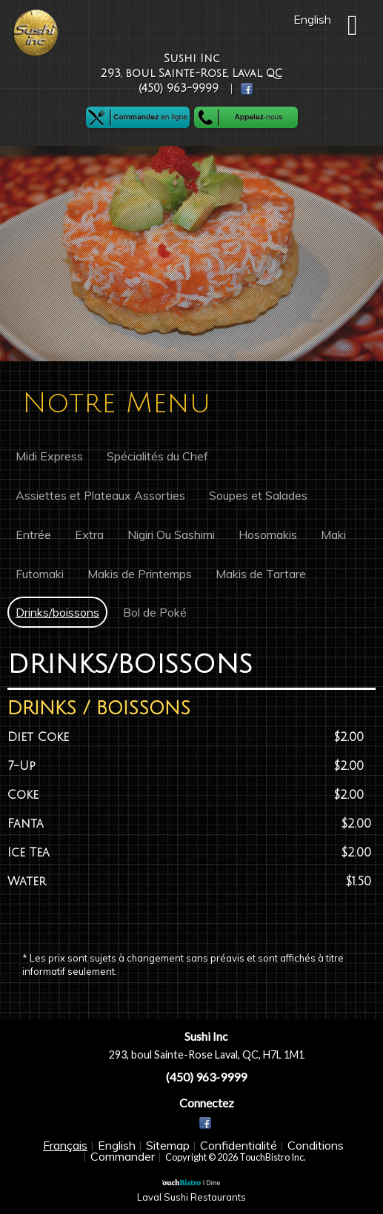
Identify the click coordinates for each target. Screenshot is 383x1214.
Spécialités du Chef (157, 456)
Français (65, 1145)
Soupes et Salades (258, 495)
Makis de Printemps (139, 573)
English (117, 1145)
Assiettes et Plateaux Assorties (100, 495)
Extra (89, 534)
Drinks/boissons (57, 612)
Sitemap (168, 1145)
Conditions (315, 1145)
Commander (122, 1156)
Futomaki (40, 573)
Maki (333, 534)
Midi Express (49, 456)
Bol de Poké (155, 612)
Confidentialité (238, 1145)
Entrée (33, 534)
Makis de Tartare (261, 573)
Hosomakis (268, 534)
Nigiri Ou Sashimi (171, 534)
